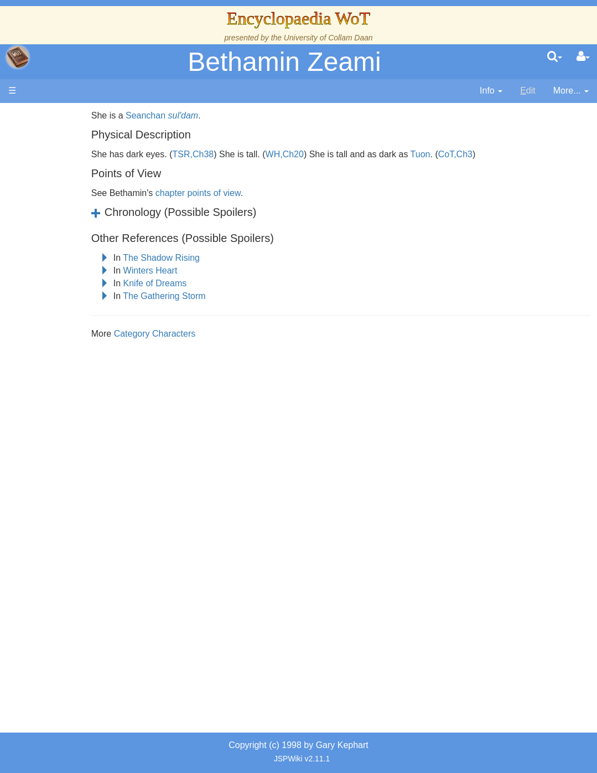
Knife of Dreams (199, 283)
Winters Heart (195, 270)
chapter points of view (242, 193)
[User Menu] (583, 57)
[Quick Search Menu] (554, 57)
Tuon (465, 154)
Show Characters (87, 362)
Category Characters (200, 333)
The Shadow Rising (206, 257)
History (66, 235)
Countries (93, 298)
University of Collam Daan (328, 37)
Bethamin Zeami (284, 61)
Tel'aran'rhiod (79, 501)
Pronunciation (80, 551)
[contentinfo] (491, 91)
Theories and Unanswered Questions (78, 526)
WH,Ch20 (329, 154)
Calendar (71, 247)
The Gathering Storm (209, 296)
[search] (554, 57)
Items (63, 450)
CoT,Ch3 (500, 154)
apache (18, 57)
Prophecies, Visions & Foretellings (76, 475)
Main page (51, 115)
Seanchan (190, 115)
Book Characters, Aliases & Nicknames (87, 336)
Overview (93, 286)
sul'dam (227, 115)
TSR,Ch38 (237, 154)
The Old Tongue (84, 311)
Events (66, 260)
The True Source (85, 223)
